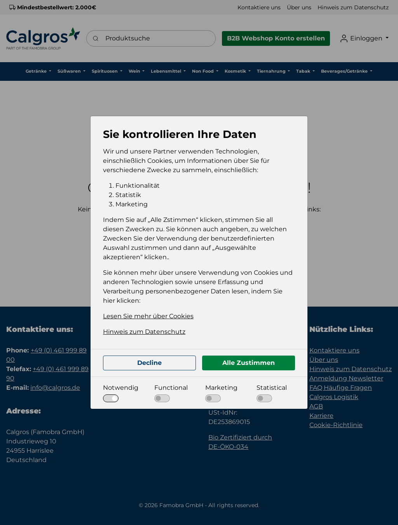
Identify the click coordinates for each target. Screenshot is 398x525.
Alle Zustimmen (248, 362)
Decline (149, 362)
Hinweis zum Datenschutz (144, 331)
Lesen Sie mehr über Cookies (148, 316)
